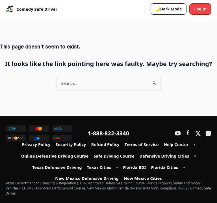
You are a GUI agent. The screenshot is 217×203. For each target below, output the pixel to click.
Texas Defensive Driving (57, 167)
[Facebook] (188, 133)
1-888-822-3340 (108, 133)
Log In (200, 9)
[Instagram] (208, 133)
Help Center (176, 144)
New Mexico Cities (143, 178)
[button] (168, 9)
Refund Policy (105, 144)
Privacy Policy (36, 144)
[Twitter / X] (198, 133)
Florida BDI (134, 167)
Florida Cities (164, 167)
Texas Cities (99, 167)
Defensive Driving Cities (164, 156)
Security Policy (71, 144)
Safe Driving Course (114, 156)
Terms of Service (142, 144)
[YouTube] (178, 133)
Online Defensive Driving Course (54, 156)
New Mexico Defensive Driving (87, 178)
